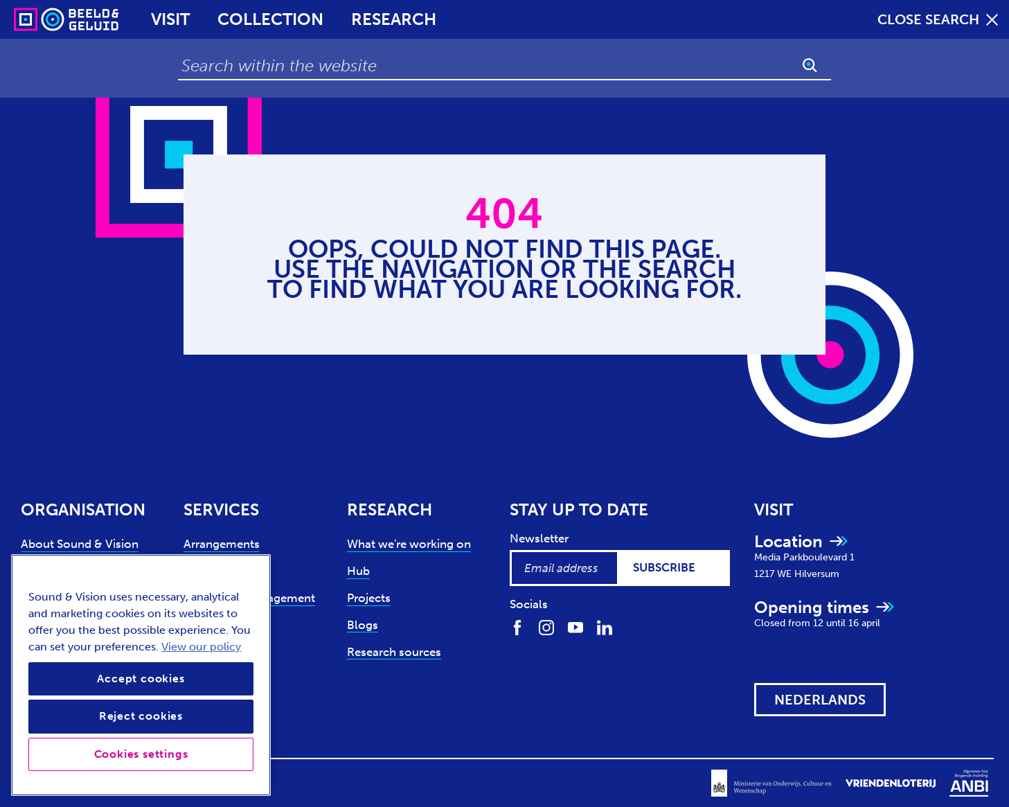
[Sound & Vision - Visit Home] (40, 19)
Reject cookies (141, 715)
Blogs (362, 625)
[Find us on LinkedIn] (604, 627)
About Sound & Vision (80, 544)
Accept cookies (140, 678)
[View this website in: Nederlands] (820, 699)
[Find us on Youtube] (575, 627)
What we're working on (409, 544)
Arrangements (222, 544)
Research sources (394, 652)
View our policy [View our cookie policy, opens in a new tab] (201, 646)
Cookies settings (141, 754)
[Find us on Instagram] (546, 627)
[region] (141, 675)
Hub (358, 571)
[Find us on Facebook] (517, 627)
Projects (369, 598)
